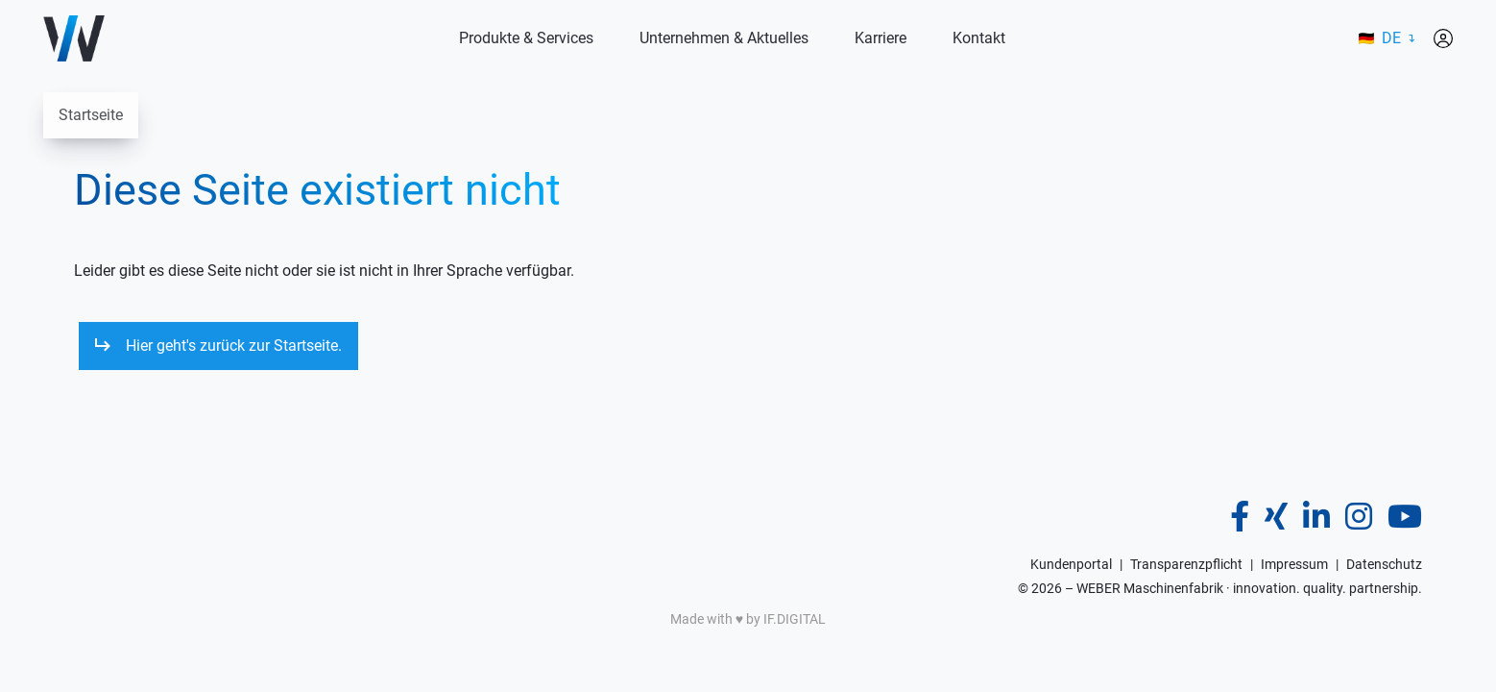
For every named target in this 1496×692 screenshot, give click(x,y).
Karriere (880, 38)
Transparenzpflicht (1186, 564)
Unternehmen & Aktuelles (723, 38)
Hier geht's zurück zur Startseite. (234, 345)
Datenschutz (1384, 564)
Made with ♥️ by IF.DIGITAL (748, 619)
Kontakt (979, 38)
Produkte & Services (526, 38)
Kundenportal (1071, 564)
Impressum (1294, 564)
